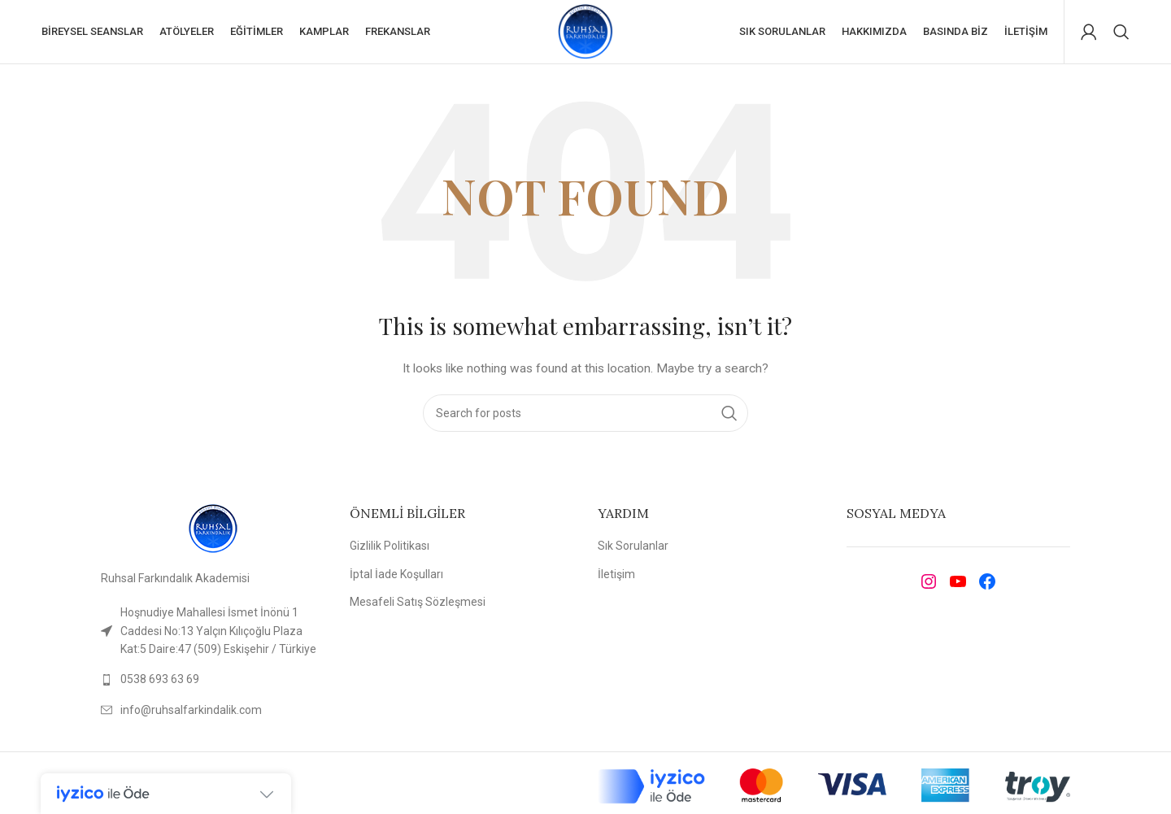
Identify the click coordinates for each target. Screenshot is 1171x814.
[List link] (213, 681)
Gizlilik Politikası (389, 547)
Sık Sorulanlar (633, 547)
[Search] (1121, 32)
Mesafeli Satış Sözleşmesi (417, 603)
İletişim (616, 574)
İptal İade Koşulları (396, 574)
